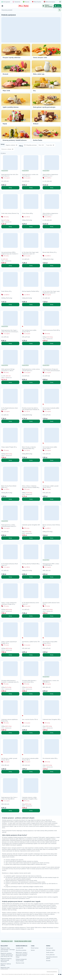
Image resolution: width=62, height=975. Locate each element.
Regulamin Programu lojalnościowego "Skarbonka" (6, 960)
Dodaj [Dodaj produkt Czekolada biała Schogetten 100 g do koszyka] (51, 732)
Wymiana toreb (20, 963)
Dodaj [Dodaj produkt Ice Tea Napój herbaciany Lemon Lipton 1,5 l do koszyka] (31, 616)
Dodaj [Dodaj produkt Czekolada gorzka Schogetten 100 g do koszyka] (31, 538)
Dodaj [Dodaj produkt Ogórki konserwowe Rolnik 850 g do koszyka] (51, 343)
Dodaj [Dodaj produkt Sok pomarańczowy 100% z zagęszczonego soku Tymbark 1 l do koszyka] (10, 265)
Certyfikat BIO (19, 948)
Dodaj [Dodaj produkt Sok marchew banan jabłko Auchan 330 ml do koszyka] (51, 460)
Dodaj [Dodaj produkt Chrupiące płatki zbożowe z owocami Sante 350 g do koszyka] (31, 693)
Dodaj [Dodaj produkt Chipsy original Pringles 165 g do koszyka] (10, 460)
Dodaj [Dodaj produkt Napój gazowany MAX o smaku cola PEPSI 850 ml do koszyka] (51, 577)
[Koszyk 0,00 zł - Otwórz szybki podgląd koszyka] (57, 6)
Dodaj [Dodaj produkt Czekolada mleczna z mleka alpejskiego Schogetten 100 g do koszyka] (31, 810)
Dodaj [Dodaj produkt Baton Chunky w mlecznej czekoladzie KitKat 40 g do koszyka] (31, 460)
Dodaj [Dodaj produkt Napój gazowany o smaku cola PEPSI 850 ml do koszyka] (51, 693)
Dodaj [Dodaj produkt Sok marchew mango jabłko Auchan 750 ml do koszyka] (51, 655)
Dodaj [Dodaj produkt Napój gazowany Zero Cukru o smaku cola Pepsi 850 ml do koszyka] (10, 810)
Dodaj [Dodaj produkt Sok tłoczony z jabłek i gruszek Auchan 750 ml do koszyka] (51, 499)
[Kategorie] (2, 6)
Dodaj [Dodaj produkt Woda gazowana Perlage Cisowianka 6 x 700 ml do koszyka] (10, 382)
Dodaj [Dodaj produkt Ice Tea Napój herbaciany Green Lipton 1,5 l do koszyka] (10, 421)
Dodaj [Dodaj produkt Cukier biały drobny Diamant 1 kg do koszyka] (10, 226)
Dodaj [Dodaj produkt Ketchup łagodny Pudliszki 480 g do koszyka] (31, 304)
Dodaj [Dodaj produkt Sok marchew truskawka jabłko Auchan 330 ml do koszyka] (31, 771)
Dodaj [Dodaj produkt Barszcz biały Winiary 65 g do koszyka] (51, 265)
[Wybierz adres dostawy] (47, 6)
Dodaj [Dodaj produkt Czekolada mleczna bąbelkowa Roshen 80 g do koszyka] (10, 732)
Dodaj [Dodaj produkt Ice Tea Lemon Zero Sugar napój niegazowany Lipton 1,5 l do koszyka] (51, 304)
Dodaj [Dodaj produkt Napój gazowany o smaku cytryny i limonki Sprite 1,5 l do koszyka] (31, 382)
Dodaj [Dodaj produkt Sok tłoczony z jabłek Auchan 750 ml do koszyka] (31, 655)
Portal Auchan (35, 948)
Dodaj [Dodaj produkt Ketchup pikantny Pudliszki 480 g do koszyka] (31, 577)
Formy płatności (50, 954)
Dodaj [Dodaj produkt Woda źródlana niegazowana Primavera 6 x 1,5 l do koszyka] (51, 187)
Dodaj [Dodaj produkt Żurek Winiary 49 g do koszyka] (10, 304)
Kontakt (48, 960)
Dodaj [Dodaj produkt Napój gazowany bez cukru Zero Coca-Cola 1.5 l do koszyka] (10, 187)
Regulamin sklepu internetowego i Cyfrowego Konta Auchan (8, 949)
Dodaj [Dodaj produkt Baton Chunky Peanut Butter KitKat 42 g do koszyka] (10, 499)
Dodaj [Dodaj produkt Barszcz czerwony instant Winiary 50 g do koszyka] (51, 538)
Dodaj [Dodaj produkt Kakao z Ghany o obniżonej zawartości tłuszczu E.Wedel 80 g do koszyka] (31, 499)
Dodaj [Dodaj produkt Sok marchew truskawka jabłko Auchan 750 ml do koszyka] (51, 421)
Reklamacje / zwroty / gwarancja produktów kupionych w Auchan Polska (21, 955)
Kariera (33, 950)
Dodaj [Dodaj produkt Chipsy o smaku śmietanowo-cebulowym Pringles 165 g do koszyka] (10, 616)
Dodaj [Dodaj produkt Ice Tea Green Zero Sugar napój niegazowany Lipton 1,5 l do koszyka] (31, 265)
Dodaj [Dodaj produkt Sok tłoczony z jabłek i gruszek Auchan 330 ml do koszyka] (10, 771)
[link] (23, 941)
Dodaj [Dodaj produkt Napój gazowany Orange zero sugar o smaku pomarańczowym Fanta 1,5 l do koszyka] (51, 382)
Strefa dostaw (50, 952)
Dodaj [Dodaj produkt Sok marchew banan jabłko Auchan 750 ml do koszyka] (31, 343)
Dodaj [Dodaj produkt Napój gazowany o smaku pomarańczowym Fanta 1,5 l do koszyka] (10, 538)
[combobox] (29, 10)
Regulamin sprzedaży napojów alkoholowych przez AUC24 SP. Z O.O (7, 955)
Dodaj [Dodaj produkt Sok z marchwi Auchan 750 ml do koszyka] (31, 732)
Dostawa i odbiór (50, 950)
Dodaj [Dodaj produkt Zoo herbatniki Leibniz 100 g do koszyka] (51, 771)
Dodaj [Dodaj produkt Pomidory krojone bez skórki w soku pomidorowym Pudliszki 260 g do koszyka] (31, 421)
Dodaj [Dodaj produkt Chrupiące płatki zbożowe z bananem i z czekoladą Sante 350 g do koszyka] (10, 693)
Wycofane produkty (21, 950)
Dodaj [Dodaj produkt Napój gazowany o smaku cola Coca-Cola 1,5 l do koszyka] (31, 187)
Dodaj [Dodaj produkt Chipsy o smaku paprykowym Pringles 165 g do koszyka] (10, 655)
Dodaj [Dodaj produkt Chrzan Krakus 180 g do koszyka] (31, 226)
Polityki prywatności (6, 971)
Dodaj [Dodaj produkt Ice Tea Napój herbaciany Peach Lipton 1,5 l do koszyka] (10, 577)
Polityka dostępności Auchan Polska (21, 959)
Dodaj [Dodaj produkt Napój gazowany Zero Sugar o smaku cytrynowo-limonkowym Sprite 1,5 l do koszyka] (10, 343)
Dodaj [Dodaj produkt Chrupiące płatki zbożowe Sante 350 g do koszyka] (51, 616)
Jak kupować (49, 948)
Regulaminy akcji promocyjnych (5, 968)
